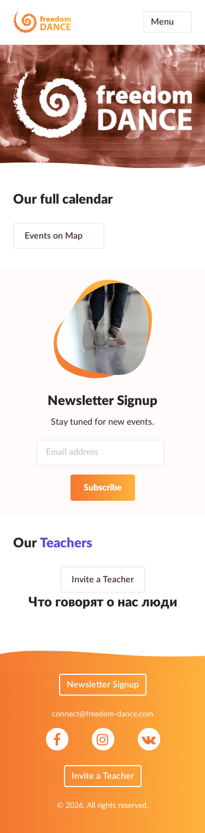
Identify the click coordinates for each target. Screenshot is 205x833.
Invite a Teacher (103, 579)
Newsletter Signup (103, 684)
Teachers (74, 544)
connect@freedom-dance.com (103, 714)
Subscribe (103, 487)
